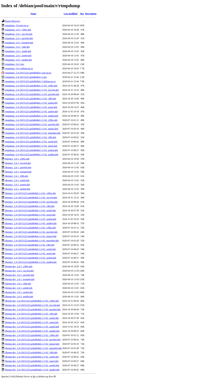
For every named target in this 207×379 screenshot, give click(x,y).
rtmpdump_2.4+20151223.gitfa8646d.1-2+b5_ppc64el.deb (32, 94)
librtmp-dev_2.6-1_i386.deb (18, 283)
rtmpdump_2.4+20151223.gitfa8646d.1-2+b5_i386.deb (30, 98)
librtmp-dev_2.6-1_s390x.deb (18, 266)
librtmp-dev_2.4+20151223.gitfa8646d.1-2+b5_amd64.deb (32, 331)
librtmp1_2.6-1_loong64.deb (18, 172)
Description (90, 13)
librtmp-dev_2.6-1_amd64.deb (19, 296)
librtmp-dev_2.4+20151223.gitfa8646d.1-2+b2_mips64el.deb (33, 348)
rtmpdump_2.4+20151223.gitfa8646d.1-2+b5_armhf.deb (31, 103)
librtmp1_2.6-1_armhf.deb (17, 180)
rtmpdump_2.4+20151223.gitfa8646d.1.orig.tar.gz (28, 73)
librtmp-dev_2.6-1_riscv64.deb (19, 271)
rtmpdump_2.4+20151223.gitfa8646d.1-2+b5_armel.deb (31, 107)
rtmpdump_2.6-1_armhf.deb (18, 51)
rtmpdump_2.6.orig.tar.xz (17, 25)
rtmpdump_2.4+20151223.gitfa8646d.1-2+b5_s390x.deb (31, 85)
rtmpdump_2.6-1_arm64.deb (18, 55)
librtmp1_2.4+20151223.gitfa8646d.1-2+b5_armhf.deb (30, 210)
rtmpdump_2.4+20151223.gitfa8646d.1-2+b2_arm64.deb (31, 150)
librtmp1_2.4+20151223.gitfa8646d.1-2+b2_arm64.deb (30, 258)
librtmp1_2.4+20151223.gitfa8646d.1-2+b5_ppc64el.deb (31, 202)
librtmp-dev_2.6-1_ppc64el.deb (19, 275)
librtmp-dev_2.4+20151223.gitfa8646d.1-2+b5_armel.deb (32, 322)
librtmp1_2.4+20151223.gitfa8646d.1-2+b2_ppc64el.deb (31, 232)
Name (33, 13)
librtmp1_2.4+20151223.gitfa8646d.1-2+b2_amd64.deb (30, 262)
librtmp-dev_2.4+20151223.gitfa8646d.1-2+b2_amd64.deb (32, 370)
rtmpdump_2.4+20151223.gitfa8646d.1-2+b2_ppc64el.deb (32, 124)
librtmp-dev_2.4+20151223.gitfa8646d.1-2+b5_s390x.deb (32, 301)
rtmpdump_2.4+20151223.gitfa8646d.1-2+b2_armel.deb (31, 146)
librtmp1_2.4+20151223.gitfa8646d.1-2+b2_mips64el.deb (32, 240)
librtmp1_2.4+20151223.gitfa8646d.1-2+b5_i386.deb (29, 206)
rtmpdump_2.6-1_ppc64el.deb (19, 38)
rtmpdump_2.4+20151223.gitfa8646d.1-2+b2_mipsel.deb (31, 129)
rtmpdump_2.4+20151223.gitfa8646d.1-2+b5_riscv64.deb (32, 90)
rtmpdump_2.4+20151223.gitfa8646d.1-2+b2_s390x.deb (31, 120)
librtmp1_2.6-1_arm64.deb (17, 184)
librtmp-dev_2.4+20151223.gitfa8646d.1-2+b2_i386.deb (31, 352)
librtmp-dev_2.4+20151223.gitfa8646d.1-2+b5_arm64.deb (32, 326)
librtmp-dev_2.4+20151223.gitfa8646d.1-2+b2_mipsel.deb (32, 344)
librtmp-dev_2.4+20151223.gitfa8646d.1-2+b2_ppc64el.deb (33, 339)
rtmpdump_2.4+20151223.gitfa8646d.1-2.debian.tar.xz (30, 81)
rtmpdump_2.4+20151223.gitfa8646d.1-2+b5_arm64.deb (31, 111)
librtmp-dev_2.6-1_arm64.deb (19, 292)
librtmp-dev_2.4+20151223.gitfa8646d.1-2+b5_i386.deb (31, 314)
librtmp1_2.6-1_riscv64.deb (18, 163)
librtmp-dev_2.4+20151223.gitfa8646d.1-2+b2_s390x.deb (32, 335)
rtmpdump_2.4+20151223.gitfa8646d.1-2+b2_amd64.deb (31, 154)
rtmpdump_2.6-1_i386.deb (17, 47)
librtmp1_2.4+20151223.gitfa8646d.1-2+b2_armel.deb (30, 253)
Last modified (70, 13)
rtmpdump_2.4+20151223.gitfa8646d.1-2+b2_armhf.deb (31, 141)
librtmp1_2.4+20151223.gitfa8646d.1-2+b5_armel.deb (30, 215)
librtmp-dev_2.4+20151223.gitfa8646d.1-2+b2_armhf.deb (32, 357)
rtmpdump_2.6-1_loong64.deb (19, 42)
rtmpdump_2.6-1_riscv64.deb (18, 34)
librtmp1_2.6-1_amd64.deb (17, 189)
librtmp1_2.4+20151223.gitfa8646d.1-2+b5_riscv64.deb (31, 197)
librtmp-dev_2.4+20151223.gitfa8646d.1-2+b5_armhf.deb (32, 318)
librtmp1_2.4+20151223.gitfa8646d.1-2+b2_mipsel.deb (30, 236)
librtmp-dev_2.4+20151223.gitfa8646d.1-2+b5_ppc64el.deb (33, 309)
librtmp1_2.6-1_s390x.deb (17, 159)
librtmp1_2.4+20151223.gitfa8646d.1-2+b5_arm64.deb (30, 219)
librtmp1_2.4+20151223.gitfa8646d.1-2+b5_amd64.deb (30, 223)
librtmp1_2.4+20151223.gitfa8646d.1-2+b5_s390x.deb (30, 193)
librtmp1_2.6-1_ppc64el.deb (18, 167)
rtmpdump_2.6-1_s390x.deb (18, 30)
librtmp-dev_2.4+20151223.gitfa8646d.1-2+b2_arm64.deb (32, 365)
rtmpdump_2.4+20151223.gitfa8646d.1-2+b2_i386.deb (30, 137)
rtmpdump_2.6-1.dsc (14, 64)
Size (82, 13)
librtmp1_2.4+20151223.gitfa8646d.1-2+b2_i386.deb (29, 245)
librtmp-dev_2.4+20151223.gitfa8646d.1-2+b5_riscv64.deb (32, 305)
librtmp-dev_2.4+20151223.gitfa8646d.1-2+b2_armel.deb (32, 361)
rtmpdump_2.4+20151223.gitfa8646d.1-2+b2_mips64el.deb (32, 133)
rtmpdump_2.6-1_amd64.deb (18, 60)
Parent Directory (12, 21)
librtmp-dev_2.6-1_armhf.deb (18, 288)
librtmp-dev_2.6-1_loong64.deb (19, 279)
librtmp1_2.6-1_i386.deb (16, 176)
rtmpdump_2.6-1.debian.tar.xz (19, 68)
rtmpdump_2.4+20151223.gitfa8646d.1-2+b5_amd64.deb (31, 116)
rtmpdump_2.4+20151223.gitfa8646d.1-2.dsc (26, 77)
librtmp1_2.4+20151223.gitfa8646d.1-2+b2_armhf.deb (30, 249)
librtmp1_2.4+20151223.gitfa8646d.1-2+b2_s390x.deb (30, 228)
